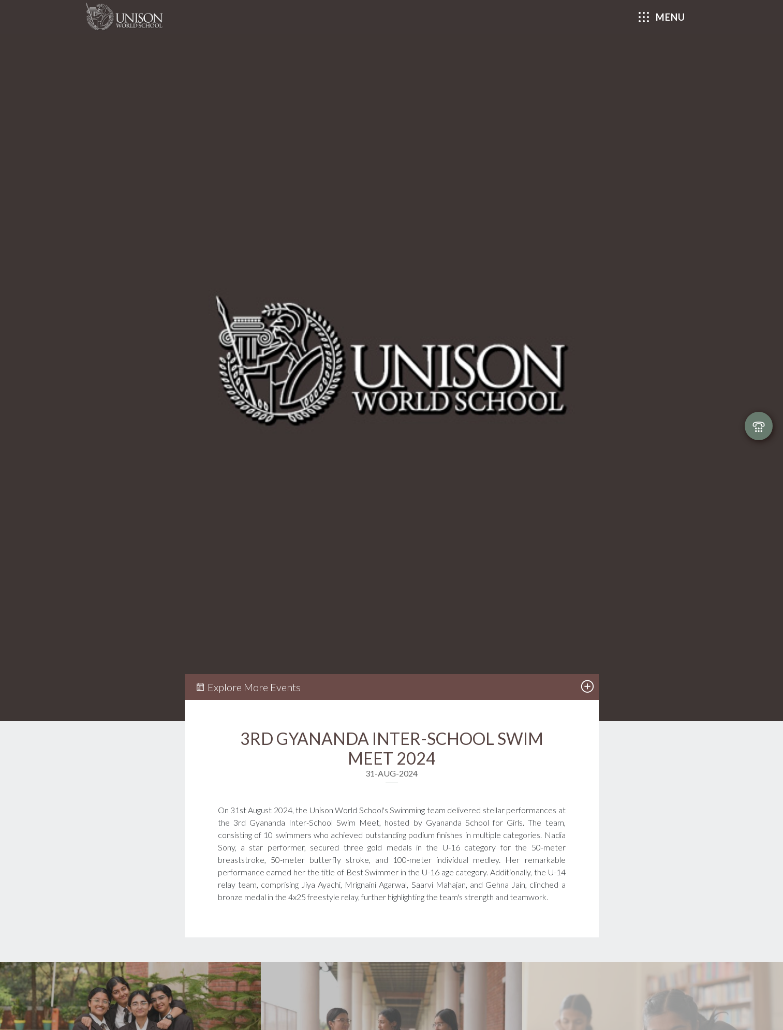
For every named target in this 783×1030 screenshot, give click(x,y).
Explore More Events (248, 687)
